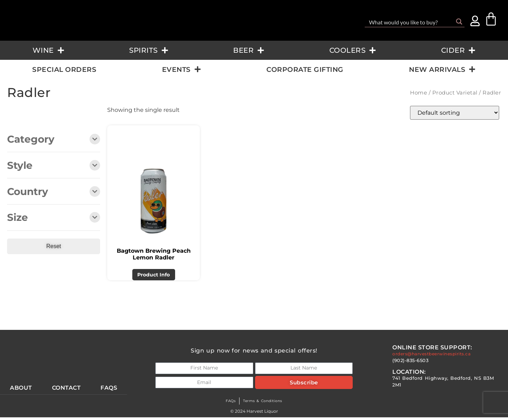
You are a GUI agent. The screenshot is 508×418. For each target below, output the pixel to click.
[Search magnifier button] (459, 22)
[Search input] (410, 21)
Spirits (148, 50)
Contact (67, 388)
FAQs (227, 401)
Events (181, 69)
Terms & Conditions (264, 401)
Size (53, 217)
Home (418, 93)
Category (53, 139)
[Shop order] (454, 113)
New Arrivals (442, 69)
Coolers (352, 50)
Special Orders (64, 69)
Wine (48, 50)
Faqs (109, 388)
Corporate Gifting (305, 69)
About (21, 388)
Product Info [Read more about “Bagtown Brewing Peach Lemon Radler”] (153, 274)
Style (53, 165)
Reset (53, 246)
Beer (248, 50)
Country (53, 192)
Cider (458, 50)
